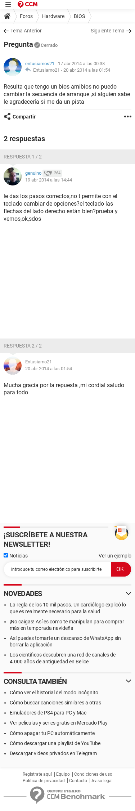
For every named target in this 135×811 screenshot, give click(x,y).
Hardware (53, 16)
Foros (26, 16)
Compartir (24, 117)
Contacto (78, 780)
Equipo (63, 774)
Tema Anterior (26, 30)
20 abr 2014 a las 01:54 (86, 70)
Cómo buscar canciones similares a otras (55, 702)
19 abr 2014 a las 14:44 (48, 180)
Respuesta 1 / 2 (23, 157)
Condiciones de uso (93, 774)
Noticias (16, 556)
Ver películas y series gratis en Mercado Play (59, 723)
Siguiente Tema (108, 30)
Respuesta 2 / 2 (23, 346)
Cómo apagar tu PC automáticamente (52, 733)
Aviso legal (102, 780)
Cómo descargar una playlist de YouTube (55, 743)
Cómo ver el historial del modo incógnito (54, 692)
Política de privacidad (44, 780)
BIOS (79, 16)
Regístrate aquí (37, 774)
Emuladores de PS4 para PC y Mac (48, 713)
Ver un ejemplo (115, 556)
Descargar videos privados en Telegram (53, 753)
